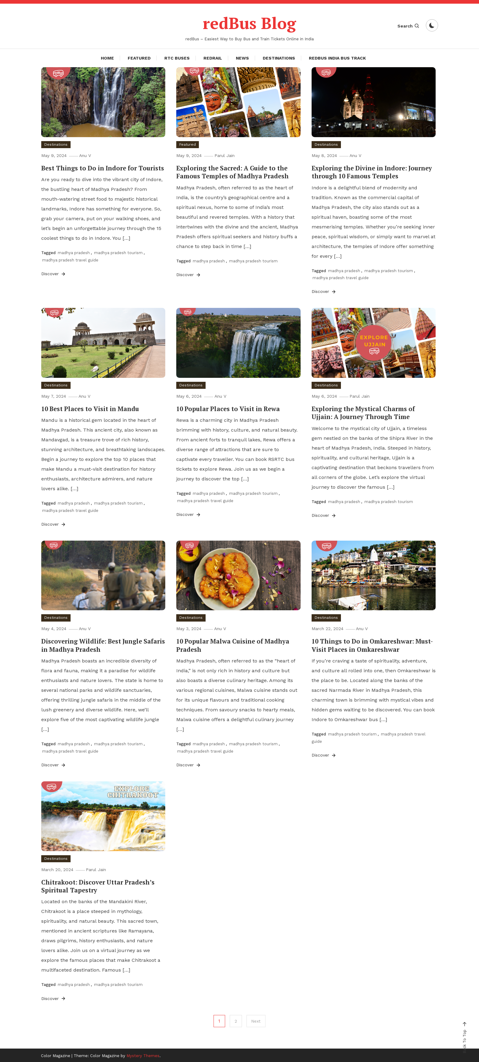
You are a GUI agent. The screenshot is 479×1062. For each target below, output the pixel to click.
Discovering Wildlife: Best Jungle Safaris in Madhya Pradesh (102, 645)
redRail (212, 58)
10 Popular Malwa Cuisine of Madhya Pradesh (232, 645)
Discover (53, 274)
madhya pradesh (74, 252)
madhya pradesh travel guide (70, 259)
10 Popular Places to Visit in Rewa (227, 408)
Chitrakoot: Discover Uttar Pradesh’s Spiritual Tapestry (97, 885)
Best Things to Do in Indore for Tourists (102, 168)
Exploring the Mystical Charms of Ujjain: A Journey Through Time (363, 412)
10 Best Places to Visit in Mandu (90, 408)
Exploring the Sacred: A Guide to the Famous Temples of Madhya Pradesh (232, 172)
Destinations (279, 58)
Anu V (87, 155)
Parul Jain (226, 155)
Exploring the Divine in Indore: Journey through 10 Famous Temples (372, 172)
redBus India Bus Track (337, 58)
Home (107, 58)
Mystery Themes (142, 1055)
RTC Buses (177, 58)
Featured (139, 58)
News (242, 58)
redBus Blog (249, 22)
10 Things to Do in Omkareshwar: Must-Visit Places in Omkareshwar (372, 645)
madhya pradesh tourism (118, 252)
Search (408, 26)
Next (256, 1020)
